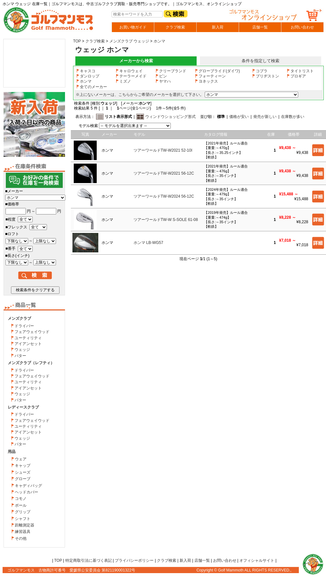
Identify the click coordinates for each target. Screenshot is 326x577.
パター (20, 355)
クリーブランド (170, 71)
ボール (21, 505)
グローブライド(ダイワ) (217, 71)
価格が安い (239, 116)
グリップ (22, 512)
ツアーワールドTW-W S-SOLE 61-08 (166, 219)
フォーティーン (210, 76)
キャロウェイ (129, 71)
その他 (21, 538)
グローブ (22, 479)
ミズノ (123, 81)
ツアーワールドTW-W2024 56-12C (164, 196)
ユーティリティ (28, 338)
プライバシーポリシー (134, 560)
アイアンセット (28, 343)
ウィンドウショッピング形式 (170, 116)
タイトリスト (300, 71)
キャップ (22, 465)
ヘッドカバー (26, 492)
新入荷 (217, 27)
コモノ (21, 498)
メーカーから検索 (136, 60)
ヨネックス (206, 81)
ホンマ (159, 41)
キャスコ (85, 71)
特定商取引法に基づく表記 (88, 560)
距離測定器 (24, 525)
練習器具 (22, 531)
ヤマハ (163, 81)
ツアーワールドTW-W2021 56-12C (164, 173)
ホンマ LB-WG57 (148, 242)
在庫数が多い (292, 116)
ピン (161, 76)
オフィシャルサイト (256, 560)
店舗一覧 (260, 27)
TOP (77, 41)
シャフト (22, 518)
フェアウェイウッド (32, 331)
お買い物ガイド (133, 27)
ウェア (21, 459)
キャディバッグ (28, 485)
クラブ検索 (175, 27)
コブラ (259, 71)
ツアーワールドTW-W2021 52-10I (163, 150)
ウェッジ (22, 349)
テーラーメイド (131, 76)
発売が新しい (265, 116)
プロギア (296, 76)
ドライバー (24, 326)
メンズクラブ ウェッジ (129, 41)
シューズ (22, 472)
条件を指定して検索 (260, 60)
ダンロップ (87, 76)
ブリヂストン (265, 76)
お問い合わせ (302, 27)
